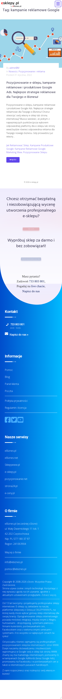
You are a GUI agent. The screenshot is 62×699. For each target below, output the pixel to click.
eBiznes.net (11, 458)
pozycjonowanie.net (16, 479)
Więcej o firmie (13, 552)
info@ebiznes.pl (14, 562)
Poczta (9, 391)
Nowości (13, 71)
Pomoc (9, 370)
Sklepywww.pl (12, 464)
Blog (7, 377)
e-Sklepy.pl (29, 609)
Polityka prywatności (16, 401)
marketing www (14, 152)
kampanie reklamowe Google (30, 148)
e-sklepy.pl (10, 472)
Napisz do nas (31, 291)
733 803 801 (37, 281)
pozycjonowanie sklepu (35, 152)
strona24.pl (11, 486)
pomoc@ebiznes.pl (15, 569)
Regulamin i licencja (15, 407)
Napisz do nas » (19, 334)
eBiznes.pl (10, 450)
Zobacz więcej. (49, 594)
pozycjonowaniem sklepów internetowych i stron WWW (30, 645)
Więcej (13, 159)
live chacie (38, 286)
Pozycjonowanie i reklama (32, 71)
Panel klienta (12, 384)
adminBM (14, 67)
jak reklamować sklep (17, 145)
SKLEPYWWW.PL (44, 609)
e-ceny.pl (10, 493)
